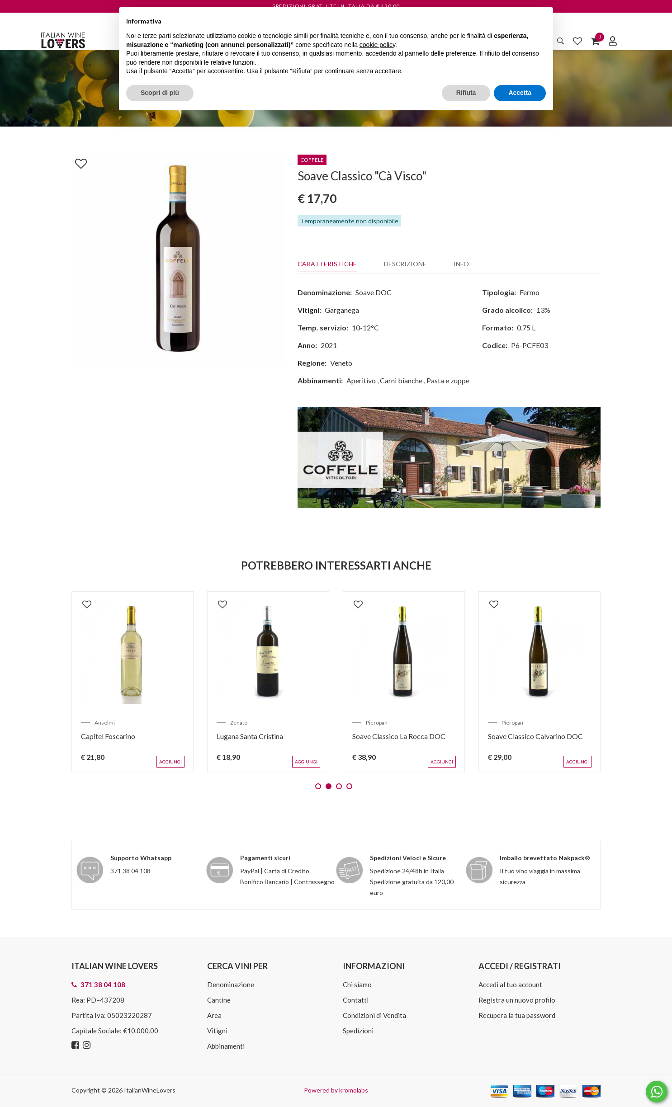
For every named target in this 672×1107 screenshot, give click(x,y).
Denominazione (230, 984)
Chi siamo (357, 984)
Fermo (529, 292)
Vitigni (217, 1031)
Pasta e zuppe (447, 380)
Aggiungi (170, 761)
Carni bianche (401, 380)
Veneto (341, 362)
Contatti (356, 1000)
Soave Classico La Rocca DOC (398, 736)
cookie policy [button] (377, 44)
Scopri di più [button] (160, 92)
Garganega (342, 310)
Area (214, 1015)
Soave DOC (373, 292)
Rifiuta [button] (466, 92)
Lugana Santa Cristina (250, 736)
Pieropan (377, 722)
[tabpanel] (132, 681)
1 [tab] (318, 786)
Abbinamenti (226, 1046)
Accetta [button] (519, 92)
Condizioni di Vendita (374, 1015)
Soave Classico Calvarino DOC (535, 736)
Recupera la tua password (516, 1015)
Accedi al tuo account (510, 984)
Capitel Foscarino (108, 736)
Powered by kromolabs (336, 1090)
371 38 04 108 (130, 871)
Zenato (238, 722)
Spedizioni (358, 1031)
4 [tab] (349, 786)
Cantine (219, 1000)
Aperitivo (361, 380)
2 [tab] (328, 786)
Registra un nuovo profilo (516, 1000)
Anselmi (105, 722)
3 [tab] (339, 786)
